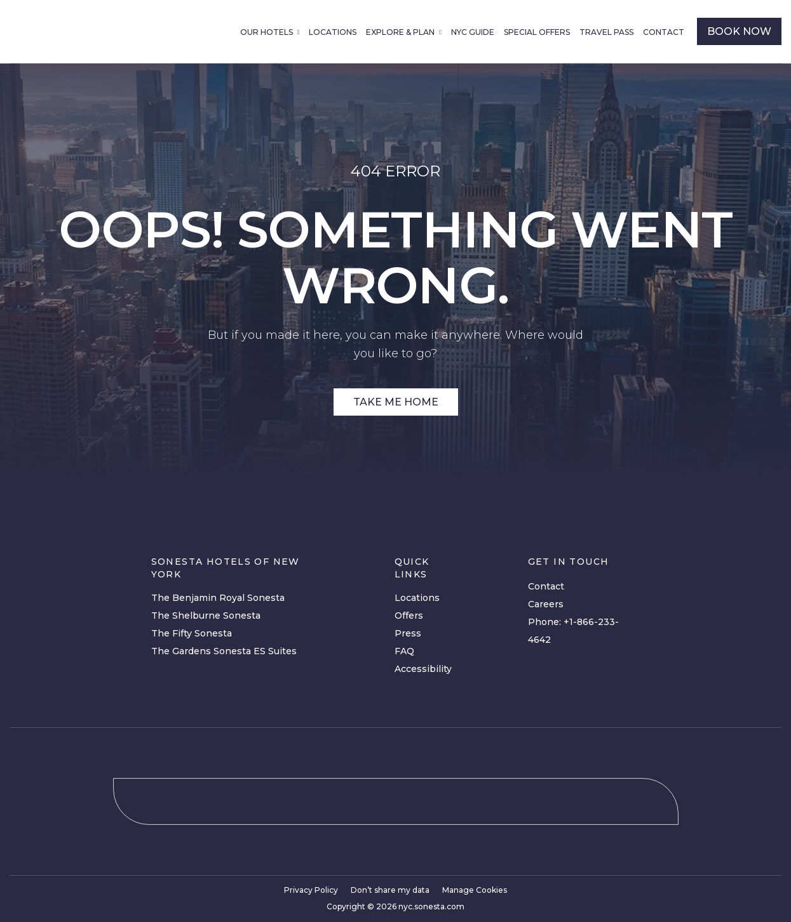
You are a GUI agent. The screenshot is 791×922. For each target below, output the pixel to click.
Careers (546, 604)
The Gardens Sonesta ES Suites (224, 651)
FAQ (404, 651)
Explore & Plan (400, 32)
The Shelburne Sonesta (205, 615)
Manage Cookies (474, 890)
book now (739, 31)
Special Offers (537, 32)
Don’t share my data (390, 890)
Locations (332, 32)
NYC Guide (472, 32)
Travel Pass (606, 32)
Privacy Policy (311, 890)
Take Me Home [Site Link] (395, 402)
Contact (663, 32)
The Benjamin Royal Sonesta (218, 597)
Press (408, 633)
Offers (409, 615)
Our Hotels (266, 32)
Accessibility (423, 669)
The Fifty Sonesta (191, 633)
